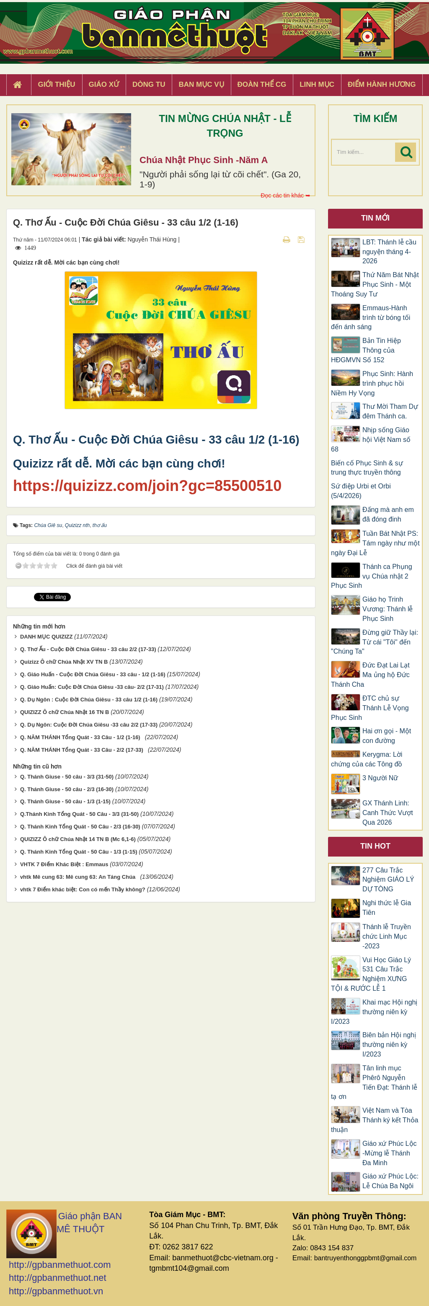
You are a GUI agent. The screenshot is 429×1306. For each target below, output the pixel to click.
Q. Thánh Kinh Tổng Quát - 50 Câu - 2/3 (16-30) (80, 826)
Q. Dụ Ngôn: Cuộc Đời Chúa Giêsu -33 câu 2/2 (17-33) (89, 725)
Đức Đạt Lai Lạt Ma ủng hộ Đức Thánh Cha (370, 675)
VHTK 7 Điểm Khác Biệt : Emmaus (64, 864)
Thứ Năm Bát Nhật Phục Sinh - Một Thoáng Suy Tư (375, 284)
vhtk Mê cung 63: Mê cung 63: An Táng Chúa (79, 877)
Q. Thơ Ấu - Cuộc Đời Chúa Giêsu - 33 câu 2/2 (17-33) (88, 649)
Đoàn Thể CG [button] (262, 84)
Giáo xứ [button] (104, 84)
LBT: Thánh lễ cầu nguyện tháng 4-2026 (389, 252)
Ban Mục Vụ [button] (201, 84)
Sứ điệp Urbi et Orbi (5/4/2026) (361, 491)
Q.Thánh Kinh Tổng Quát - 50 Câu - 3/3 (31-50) (79, 814)
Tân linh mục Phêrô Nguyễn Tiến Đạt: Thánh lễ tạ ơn (374, 1083)
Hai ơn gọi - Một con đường (386, 735)
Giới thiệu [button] (56, 84)
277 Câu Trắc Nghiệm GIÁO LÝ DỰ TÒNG (388, 880)
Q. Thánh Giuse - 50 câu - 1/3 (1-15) (65, 801)
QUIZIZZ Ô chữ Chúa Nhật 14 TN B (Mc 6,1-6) (78, 839)
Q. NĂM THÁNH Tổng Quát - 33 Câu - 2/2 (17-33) (83, 750)
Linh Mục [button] (317, 84)
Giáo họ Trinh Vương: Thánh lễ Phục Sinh (387, 609)
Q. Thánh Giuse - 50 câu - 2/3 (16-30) (67, 789)
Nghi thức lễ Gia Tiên (386, 907)
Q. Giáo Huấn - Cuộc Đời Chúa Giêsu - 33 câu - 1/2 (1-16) (92, 674)
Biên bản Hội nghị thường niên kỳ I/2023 (389, 1044)
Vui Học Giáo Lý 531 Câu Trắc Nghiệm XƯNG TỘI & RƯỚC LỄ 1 (371, 974)
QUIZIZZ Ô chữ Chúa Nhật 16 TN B (64, 712)
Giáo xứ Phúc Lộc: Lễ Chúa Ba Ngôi (390, 1181)
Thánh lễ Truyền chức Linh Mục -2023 (386, 936)
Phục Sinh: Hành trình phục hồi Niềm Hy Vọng (372, 383)
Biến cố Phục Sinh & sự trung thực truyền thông (367, 468)
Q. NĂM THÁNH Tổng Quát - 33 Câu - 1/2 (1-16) (81, 737)
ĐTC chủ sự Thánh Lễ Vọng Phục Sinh (370, 708)
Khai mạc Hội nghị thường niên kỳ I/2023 (374, 1012)
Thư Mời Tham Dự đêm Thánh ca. (390, 411)
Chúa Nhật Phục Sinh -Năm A (204, 160)
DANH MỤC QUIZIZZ (46, 637)
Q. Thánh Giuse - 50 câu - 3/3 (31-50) (67, 777)
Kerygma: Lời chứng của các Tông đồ (366, 759)
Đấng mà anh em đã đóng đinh (388, 514)
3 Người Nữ (380, 778)
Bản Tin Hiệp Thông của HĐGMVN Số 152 (366, 350)
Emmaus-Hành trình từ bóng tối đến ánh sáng (370, 317)
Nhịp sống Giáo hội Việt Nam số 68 (371, 439)
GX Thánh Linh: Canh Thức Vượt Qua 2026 (387, 813)
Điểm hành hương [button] (382, 84)
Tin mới (375, 218)
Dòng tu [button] (148, 84)
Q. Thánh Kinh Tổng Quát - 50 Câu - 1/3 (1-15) (78, 852)
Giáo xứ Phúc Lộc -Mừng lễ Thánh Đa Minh (389, 1153)
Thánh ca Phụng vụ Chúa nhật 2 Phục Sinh (371, 576)
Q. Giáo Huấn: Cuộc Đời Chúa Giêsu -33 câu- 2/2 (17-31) (92, 687)
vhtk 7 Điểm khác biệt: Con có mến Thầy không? (82, 889)
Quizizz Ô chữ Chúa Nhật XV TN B (64, 662)
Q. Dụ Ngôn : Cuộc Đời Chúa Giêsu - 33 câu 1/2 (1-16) (89, 699)
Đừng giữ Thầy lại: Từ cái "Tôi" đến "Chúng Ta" (374, 642)
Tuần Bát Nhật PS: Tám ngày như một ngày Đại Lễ (375, 543)
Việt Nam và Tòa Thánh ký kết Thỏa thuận (374, 1120)
